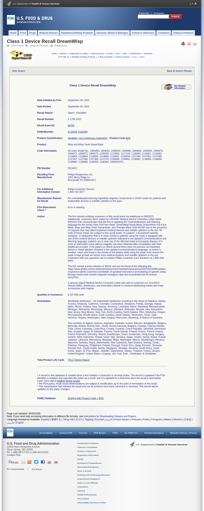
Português (156, 419)
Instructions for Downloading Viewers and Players (110, 416)
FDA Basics (100, 433)
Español (45, 419)
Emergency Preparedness (89, 463)
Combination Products (87, 443)
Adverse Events (97, 53)
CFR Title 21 (63, 57)
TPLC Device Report (79, 360)
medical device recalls (68, 381)
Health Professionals (87, 495)
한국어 (79, 419)
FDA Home (17, 45)
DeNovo (63, 53)
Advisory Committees (87, 447)
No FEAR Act (131, 433)
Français (136, 419)
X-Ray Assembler (105, 57)
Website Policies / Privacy (183, 433)
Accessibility (46, 433)
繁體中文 (56, 419)
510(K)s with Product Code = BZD (86, 398)
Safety (80, 459)
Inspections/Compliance (88, 479)
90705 (71, 125)
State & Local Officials (87, 483)
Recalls (110, 53)
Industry (81, 491)
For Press (37, 469)
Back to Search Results (179, 71)
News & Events (84, 471)
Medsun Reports (123, 57)
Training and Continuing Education (93, 475)
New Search (18, 71)
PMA (118, 53)
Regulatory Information (88, 455)
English (20, 422)
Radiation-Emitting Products (83, 57)
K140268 (83, 131)
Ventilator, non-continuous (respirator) (87, 138)
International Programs (88, 467)
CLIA (135, 57)
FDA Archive (83, 499)
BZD (128, 138)
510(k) (54, 53)
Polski (146, 419)
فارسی (10, 422)
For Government (15, 469)
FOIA (115, 433)
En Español (159, 13)
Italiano (168, 419)
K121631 (72, 131)
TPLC (142, 57)
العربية (109, 419)
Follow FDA (144, 13)
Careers (83, 433)
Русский (99, 419)
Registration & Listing (79, 53)
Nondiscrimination (154, 433)
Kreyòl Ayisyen (122, 419)
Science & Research (86, 451)
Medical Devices (39, 45)
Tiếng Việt (68, 419)
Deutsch (177, 419)
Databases (60, 45)
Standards (148, 53)
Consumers (82, 487)
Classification (135, 53)
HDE (125, 53)
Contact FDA (65, 433)
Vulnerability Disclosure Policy (91, 503)
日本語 (187, 419)
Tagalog (89, 419)
